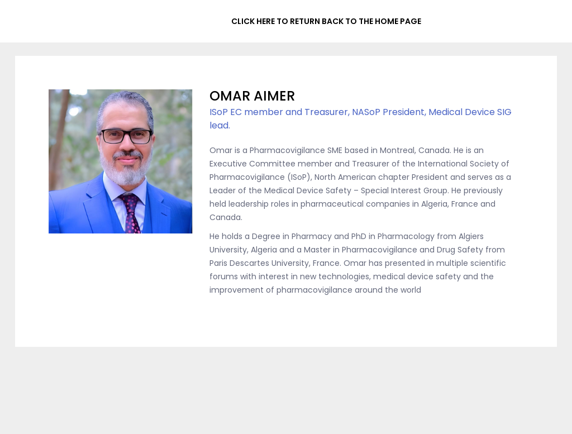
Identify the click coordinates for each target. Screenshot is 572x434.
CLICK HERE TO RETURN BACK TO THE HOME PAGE (326, 21)
